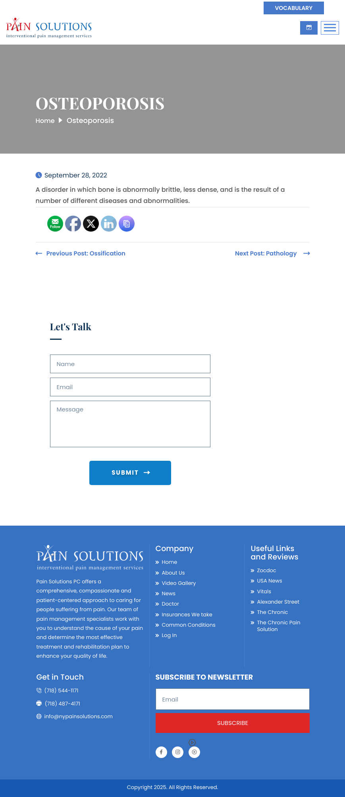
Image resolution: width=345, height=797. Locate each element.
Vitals (264, 590)
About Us (173, 571)
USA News (269, 580)
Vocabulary (292, 8)
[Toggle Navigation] (330, 28)
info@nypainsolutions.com (75, 715)
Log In (169, 634)
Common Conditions (189, 623)
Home (46, 121)
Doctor (170, 603)
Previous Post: (85, 253)
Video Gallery (179, 582)
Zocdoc (266, 569)
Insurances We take (187, 613)
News (169, 592)
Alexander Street (278, 600)
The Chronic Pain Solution (278, 624)
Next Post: (266, 253)
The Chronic (272, 611)
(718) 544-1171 (58, 689)
